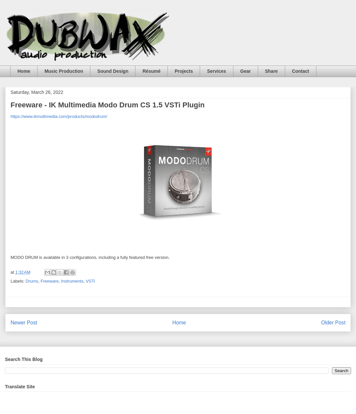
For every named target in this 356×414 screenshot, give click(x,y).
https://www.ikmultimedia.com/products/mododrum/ (59, 116)
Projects (184, 71)
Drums (32, 281)
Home (23, 71)
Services (216, 71)
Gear (245, 71)
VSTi (90, 281)
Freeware (50, 281)
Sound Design (112, 71)
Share (271, 71)
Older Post (333, 322)
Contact (300, 71)
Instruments (72, 281)
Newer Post (24, 322)
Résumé (151, 71)
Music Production (63, 71)
